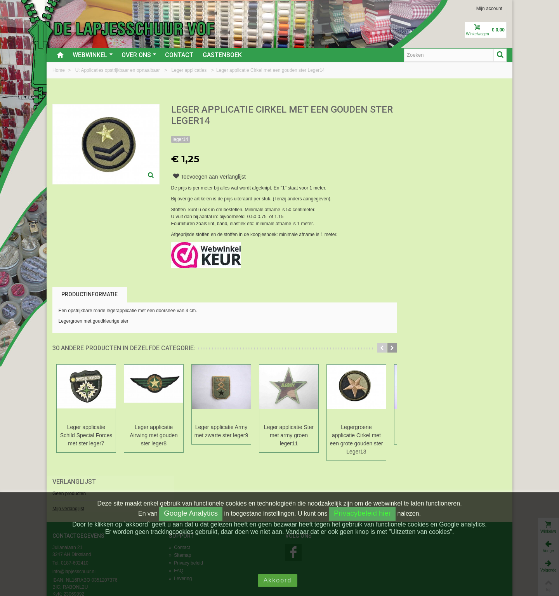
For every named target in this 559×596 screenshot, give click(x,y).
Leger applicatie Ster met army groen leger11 (289, 435)
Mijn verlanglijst (418, 137)
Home (59, 70)
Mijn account (489, 8)
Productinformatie (89, 294)
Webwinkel (93, 55)
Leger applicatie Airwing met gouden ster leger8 (154, 435)
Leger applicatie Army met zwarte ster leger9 (221, 431)
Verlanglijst (423, 110)
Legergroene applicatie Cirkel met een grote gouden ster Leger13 (356, 439)
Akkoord (278, 580)
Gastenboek (222, 55)
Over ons (139, 55)
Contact (179, 55)
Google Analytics (191, 513)
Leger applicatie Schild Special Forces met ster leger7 (86, 435)
